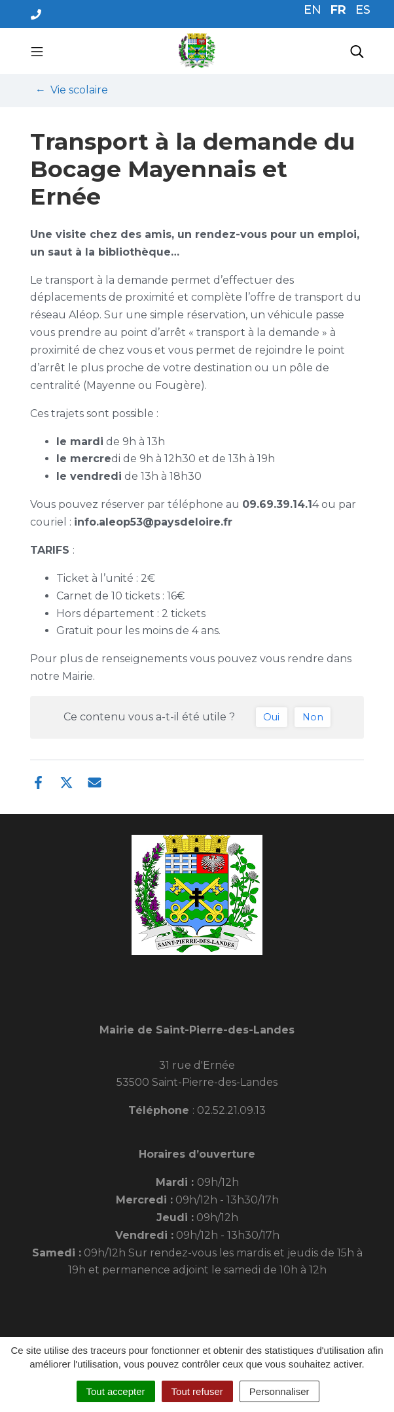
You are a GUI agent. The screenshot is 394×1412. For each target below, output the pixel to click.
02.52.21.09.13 (231, 1110)
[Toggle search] (357, 51)
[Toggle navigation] (37, 51)
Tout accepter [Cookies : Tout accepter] (115, 1391)
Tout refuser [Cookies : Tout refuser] (197, 1391)
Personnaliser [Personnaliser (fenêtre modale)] (279, 1391)
